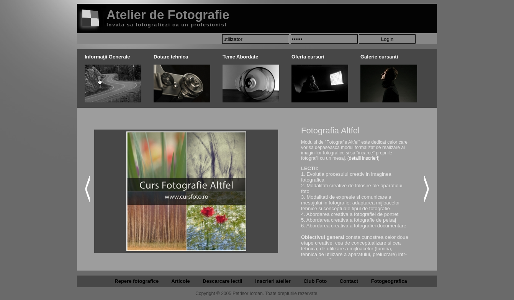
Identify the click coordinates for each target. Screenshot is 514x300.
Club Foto (315, 281)
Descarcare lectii (222, 281)
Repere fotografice (137, 281)
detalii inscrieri (363, 158)
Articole (180, 281)
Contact (349, 281)
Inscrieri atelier (273, 281)
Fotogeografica (389, 281)
